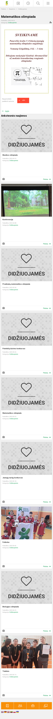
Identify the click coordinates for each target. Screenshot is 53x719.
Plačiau (45, 179)
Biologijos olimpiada (10, 607)
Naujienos (12, 9)
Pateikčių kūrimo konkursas (13, 349)
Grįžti (7, 111)
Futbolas (5, 542)
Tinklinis (5, 671)
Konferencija (7, 220)
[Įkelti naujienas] (18, 3)
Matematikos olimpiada (11, 413)
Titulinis (3, 9)
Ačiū (22, 100)
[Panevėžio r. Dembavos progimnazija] (6, 3)
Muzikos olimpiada (10, 155)
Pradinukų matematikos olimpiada (16, 284)
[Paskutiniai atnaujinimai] (28, 3)
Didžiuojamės (22, 9)
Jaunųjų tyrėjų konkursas (12, 478)
